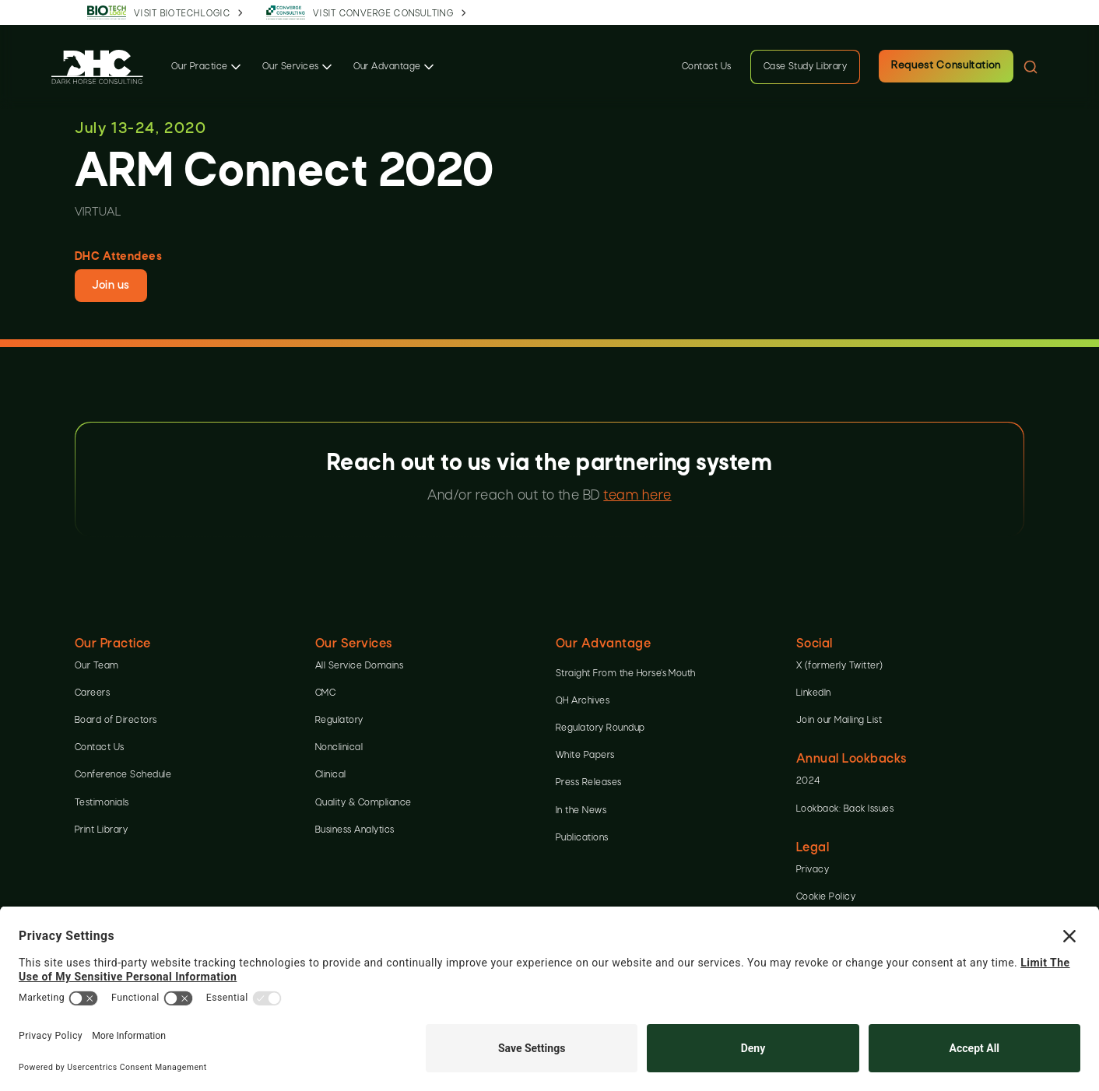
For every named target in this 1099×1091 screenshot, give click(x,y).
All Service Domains (359, 666)
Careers (92, 693)
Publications (582, 838)
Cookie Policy (825, 897)
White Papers (585, 755)
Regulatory (339, 720)
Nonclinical (339, 747)
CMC (325, 693)
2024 (808, 781)
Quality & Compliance (363, 803)
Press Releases (589, 783)
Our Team (97, 666)
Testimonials (102, 803)
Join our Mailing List (839, 720)
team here (637, 496)
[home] (97, 66)
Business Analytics (355, 830)
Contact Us (707, 67)
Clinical (330, 775)
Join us (110, 285)
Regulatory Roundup (600, 728)
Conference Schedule (123, 775)
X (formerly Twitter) (839, 666)
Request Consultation (946, 66)
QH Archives (582, 701)
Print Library (101, 830)
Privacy (812, 870)
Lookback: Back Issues (845, 809)
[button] (207, 67)
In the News (581, 811)
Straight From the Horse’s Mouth (626, 674)
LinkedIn (813, 693)
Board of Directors (116, 720)
